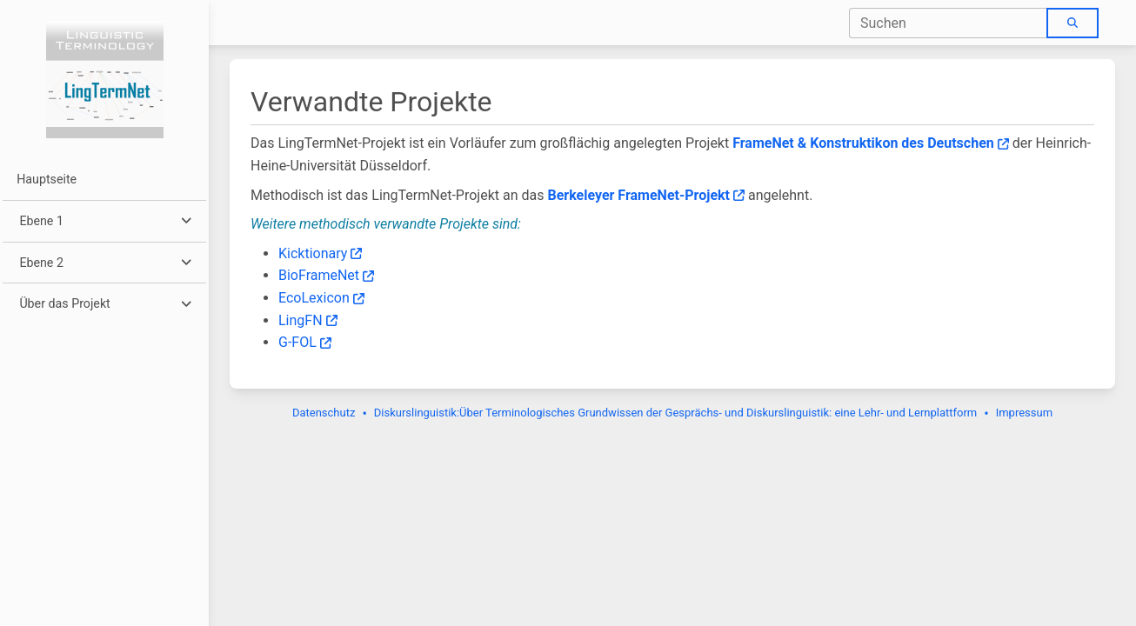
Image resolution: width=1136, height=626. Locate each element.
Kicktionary (320, 253)
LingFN (307, 320)
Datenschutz (323, 412)
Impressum (1024, 412)
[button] (104, 221)
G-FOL (304, 342)
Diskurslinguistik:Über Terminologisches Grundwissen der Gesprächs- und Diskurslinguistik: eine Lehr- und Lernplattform (675, 412)
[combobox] (948, 23)
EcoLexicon (321, 298)
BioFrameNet (326, 275)
